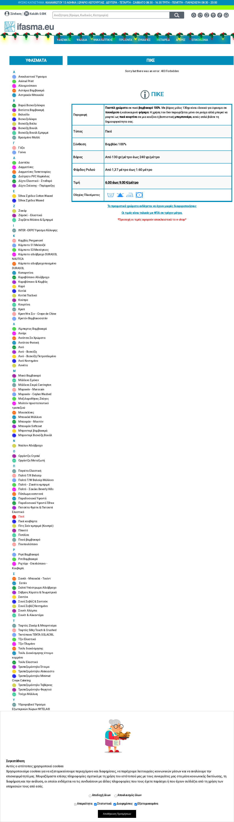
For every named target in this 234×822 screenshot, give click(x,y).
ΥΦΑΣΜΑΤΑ (64, 39)
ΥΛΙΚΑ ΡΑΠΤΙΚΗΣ (103, 39)
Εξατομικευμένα (146, 804)
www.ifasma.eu (29, 27)
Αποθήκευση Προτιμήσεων (117, 814)
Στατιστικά (102, 804)
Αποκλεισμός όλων (127, 795)
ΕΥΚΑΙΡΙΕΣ (144, 39)
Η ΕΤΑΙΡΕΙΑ (163, 39)
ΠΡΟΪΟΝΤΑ (125, 39)
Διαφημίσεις (123, 804)
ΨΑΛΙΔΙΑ (82, 39)
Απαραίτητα (83, 804)
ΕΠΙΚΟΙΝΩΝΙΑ (200, 39)
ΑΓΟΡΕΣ (181, 39)
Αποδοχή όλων (99, 795)
